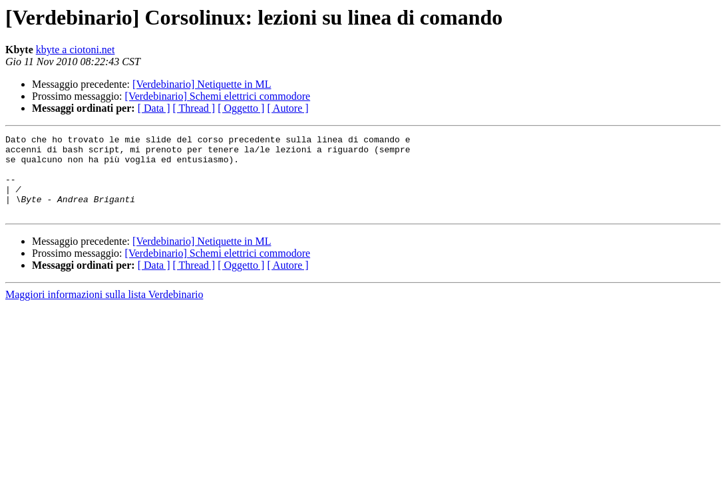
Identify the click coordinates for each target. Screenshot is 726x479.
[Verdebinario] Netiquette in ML (201, 84)
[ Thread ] (194, 108)
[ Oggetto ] (241, 108)
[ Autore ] (287, 108)
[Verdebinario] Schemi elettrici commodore (218, 96)
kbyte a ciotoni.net (75, 49)
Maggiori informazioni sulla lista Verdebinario (104, 310)
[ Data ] (154, 108)
